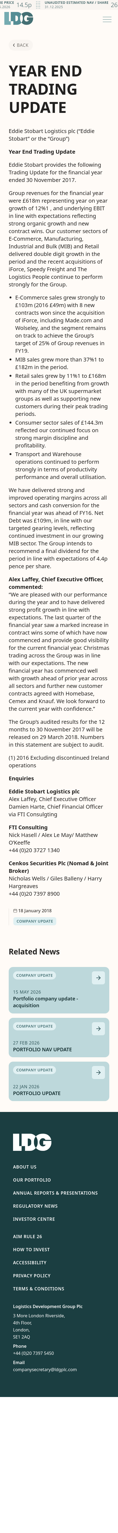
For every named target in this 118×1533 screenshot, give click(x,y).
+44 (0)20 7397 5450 (33, 1353)
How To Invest (31, 1250)
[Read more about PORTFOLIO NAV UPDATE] (98, 1028)
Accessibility (29, 1263)
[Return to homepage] (18, 18)
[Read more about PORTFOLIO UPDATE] (98, 1072)
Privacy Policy (32, 1276)
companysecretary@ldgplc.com (45, 1370)
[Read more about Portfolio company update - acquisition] (98, 977)
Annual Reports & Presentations (55, 1193)
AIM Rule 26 (27, 1237)
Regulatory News (35, 1206)
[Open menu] (107, 19)
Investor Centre (34, 1219)
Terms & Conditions (38, 1289)
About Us (24, 1167)
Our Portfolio (32, 1180)
